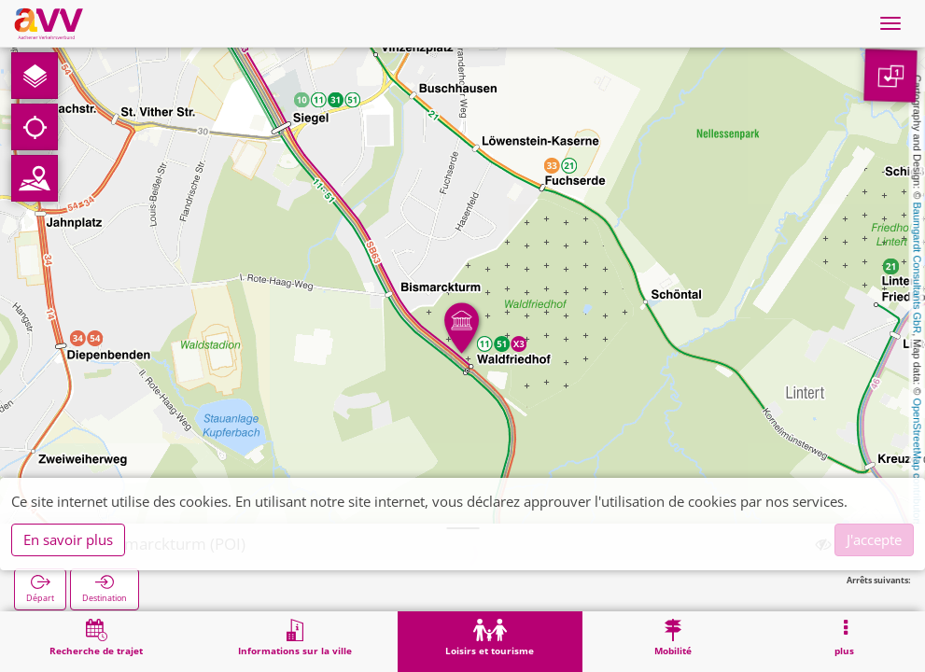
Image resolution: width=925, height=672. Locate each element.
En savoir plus (68, 539)
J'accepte (874, 539)
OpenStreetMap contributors (917, 462)
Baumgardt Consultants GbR (917, 268)
